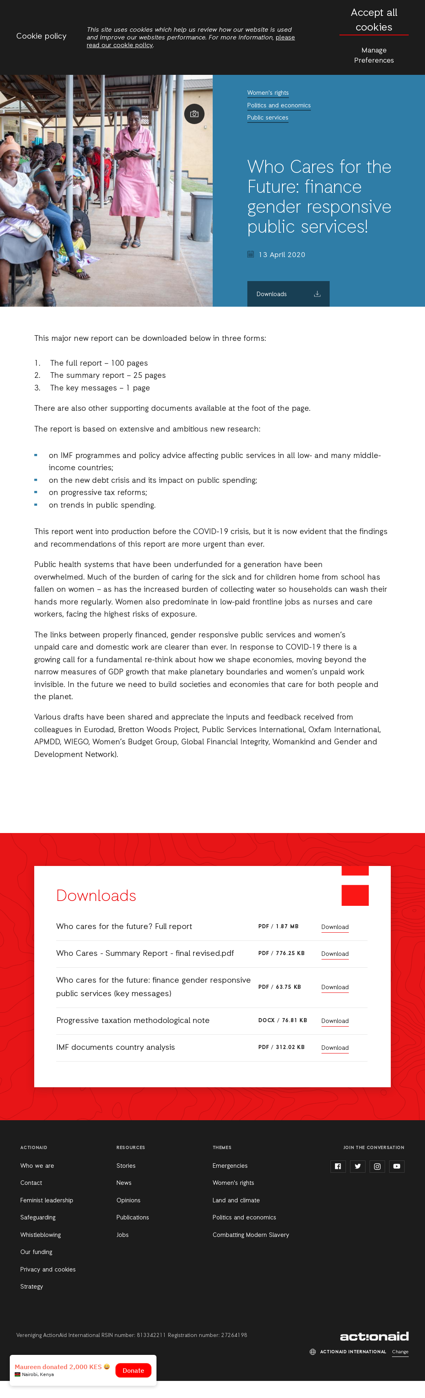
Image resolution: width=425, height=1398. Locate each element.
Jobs (123, 1235)
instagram (377, 1166)
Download (335, 927)
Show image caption (194, 114)
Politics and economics (279, 106)
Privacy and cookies (48, 1270)
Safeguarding (37, 1218)
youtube (397, 1166)
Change (400, 1352)
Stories (126, 1166)
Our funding (36, 1252)
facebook (338, 1166)
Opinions (129, 1201)
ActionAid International (374, 1336)
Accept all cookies (374, 20)
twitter (358, 1166)
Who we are (37, 1166)
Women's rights (268, 93)
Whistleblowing (40, 1235)
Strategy (31, 1287)
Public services (267, 118)
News (124, 1183)
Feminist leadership (46, 1201)
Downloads (272, 294)
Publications (133, 1218)
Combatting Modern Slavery (251, 1235)
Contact (31, 1183)
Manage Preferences (374, 55)
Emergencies (230, 1166)
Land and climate (236, 1201)
